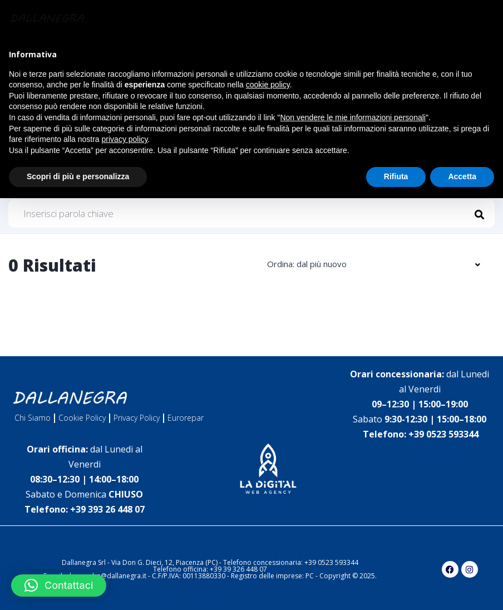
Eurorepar (185, 417)
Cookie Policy (82, 417)
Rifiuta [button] (396, 176)
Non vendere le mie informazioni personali (352, 117)
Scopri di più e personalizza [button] (78, 176)
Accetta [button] (462, 176)
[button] (58, 585)
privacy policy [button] (125, 139)
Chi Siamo (32, 417)
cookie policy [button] (268, 84)
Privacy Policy (137, 417)
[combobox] (373, 264)
